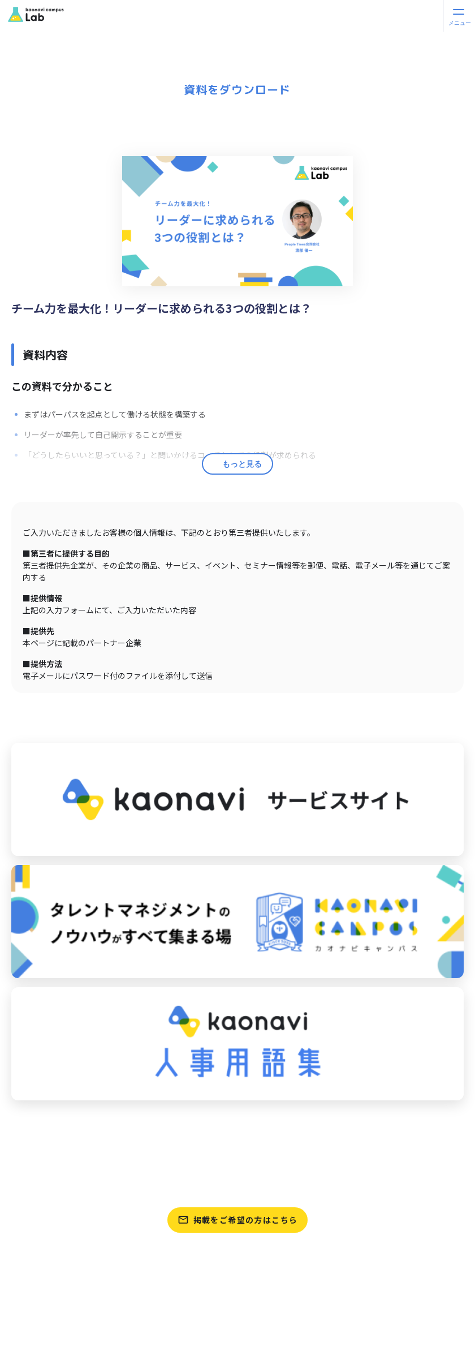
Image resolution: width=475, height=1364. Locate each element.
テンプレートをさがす (237, 1187)
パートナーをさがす (237, 1134)
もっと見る (242, 463)
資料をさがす (237, 1160)
